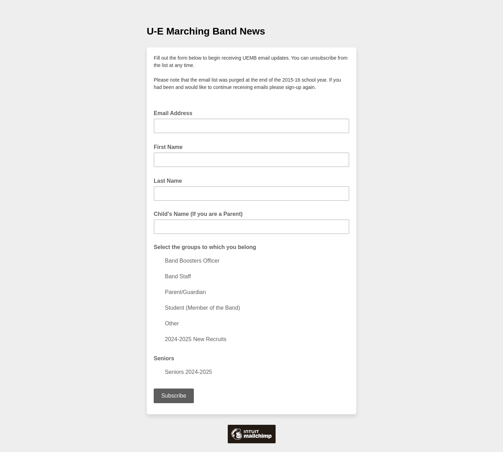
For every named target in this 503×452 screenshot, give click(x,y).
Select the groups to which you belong (205, 247)
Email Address (175, 112)
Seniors (164, 358)
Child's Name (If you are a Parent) (198, 214)
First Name (170, 146)
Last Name (170, 180)
